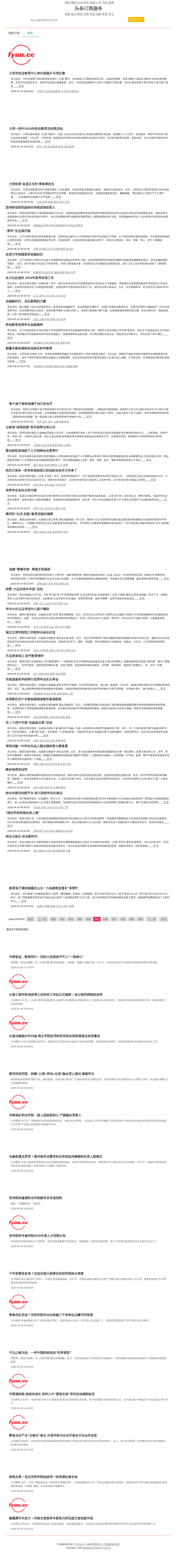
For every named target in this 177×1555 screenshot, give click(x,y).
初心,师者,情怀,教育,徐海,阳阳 (49, 673)
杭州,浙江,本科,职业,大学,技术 (49, 484)
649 (131, 919)
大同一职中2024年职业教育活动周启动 (36, 128)
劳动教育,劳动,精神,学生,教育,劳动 (51, 342)
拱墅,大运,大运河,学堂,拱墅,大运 (50, 603)
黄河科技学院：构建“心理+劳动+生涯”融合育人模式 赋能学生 (51, 1074)
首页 (30, 919)
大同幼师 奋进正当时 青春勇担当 (31, 184)
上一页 (42, 919)
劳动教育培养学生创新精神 (24, 324)
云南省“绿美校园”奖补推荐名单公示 (30, 427)
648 (123, 919)
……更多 (18, 86)
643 (79, 919)
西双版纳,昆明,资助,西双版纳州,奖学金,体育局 (57, 225)
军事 (86, 14)
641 (62, 919)
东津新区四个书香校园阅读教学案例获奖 (34, 699)
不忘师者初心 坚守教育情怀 (25, 656)
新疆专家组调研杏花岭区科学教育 (29, 348)
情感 (92, 2)
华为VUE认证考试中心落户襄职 (27, 609)
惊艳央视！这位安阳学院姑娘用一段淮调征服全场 (43, 1477)
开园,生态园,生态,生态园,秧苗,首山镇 (53, 248)
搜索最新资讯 (136, 19)
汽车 (105, 2)
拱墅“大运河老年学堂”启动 (24, 589)
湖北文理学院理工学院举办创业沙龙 (30, 632)
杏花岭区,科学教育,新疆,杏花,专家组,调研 (55, 366)
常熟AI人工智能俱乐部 (105, 1544)
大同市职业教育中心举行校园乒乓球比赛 (37, 73)
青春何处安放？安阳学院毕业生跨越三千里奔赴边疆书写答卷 (51, 1315)
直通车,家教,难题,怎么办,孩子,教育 (55, 906)
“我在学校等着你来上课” (23, 813)
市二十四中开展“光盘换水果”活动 (29, 722)
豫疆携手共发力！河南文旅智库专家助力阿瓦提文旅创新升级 (51, 1518)
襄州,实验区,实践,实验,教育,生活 (50, 532)
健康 (111, 2)
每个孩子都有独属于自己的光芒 (31, 403)
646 (105, 919)
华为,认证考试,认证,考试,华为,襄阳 (51, 627)
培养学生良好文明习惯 (21, 490)
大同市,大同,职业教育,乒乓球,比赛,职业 (58, 91)
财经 (80, 14)
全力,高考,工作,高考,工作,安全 (49, 295)
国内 (67, 2)
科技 (92, 14)
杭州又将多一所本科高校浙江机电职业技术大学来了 (41, 470)
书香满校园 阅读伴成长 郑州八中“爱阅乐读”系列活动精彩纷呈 (52, 1394)
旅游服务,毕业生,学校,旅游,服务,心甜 (53, 693)
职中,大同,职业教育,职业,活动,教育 (55, 146)
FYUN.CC (79, 1544)
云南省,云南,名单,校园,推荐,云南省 (51, 445)
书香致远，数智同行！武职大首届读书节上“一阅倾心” (46, 957)
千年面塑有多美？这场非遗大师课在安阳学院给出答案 (46, 1273)
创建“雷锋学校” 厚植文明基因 (29, 569)
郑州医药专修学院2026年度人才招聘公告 (37, 1235)
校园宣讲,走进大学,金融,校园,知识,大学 (54, 272)
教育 (105, 14)
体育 (67, 14)
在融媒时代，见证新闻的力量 (26, 301)
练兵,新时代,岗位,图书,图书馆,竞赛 (51, 850)
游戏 (98, 14)
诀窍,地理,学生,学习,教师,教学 (49, 787)
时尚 (86, 2)
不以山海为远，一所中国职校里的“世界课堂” (40, 1352)
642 (71, 919)
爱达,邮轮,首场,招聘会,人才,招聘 (50, 465)
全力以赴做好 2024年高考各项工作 (30, 278)
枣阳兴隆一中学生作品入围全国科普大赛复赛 (37, 746)
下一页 (152, 919)
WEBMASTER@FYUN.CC (96, 1548)
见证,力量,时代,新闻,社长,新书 (49, 319)
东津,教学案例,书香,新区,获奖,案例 (51, 717)
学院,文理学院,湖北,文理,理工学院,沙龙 (54, 650)
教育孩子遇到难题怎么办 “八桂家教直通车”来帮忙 (43, 888)
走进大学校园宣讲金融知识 (24, 254)
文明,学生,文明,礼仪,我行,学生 (49, 508)
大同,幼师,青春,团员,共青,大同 (53, 202)
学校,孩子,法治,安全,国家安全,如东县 (53, 831)
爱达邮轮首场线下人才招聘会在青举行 (32, 450)
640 (53, 919)
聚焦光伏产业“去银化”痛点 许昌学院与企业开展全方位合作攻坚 (53, 1435)
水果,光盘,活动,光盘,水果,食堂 (49, 740)
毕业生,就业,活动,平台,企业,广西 (50, 807)
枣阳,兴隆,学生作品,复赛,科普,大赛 (51, 764)
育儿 (111, 14)
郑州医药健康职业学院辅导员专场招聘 (35, 1198)
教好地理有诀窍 (16, 769)
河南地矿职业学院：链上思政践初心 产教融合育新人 (45, 1115)
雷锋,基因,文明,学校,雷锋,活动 (53, 583)
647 (114, 919)
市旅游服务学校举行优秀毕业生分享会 (32, 679)
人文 (98, 2)
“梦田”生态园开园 (18, 231)
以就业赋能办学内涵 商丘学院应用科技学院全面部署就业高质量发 (54, 1036)
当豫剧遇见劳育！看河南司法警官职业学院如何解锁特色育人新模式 (55, 1156)
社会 (80, 2)
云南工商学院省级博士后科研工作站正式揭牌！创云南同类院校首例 (55, 994)
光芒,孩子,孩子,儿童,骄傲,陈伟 (53, 421)
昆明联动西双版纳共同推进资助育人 (30, 207)
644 (88, 919)
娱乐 (74, 14)
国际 (74, 2)
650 (140, 919)
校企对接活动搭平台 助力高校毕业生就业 (34, 793)
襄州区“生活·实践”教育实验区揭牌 (29, 514)
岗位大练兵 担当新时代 (22, 836)
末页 (163, 919)
